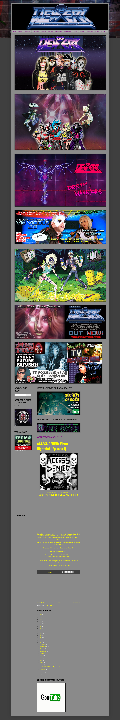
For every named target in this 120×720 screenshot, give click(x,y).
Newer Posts (41, 602)
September (43, 651)
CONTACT (82, 31)
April (41, 662)
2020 (40, 624)
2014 (40, 637)
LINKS (75, 31)
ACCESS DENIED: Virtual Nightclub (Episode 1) (53, 446)
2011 (40, 675)
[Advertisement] (59, 588)
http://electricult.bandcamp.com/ (58, 556)
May (41, 660)
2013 (40, 640)
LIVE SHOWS (58, 31)
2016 (40, 633)
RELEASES (27, 31)
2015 (40, 635)
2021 (40, 621)
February (43, 669)
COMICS (50, 31)
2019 (40, 626)
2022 (40, 619)
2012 (40, 642)
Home (59, 602)
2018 (40, 628)
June (41, 658)
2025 (40, 614)
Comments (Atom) (50, 605)
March (42, 665)
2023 (40, 617)
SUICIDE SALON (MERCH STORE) (96, 31)
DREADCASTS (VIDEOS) (39, 31)
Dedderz (45, 572)
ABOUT (20, 31)
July (41, 655)
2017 (40, 631)
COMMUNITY (68, 31)
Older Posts (76, 602)
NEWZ (14, 31)
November (43, 646)
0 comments (56, 572)
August (42, 653)
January (42, 672)
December (43, 644)
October (42, 649)
